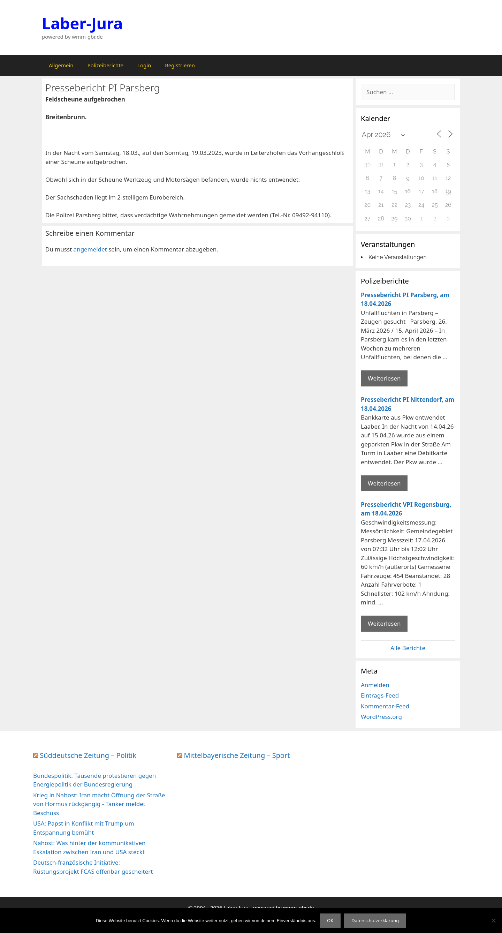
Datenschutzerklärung (375, 920)
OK (330, 920)
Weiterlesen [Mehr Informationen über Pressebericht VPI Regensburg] (384, 623)
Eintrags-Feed (380, 695)
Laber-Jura (82, 23)
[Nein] (493, 920)
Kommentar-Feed (385, 706)
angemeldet (90, 249)
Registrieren (180, 65)
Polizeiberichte (105, 65)
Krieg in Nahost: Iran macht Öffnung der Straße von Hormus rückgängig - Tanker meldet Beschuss (99, 804)
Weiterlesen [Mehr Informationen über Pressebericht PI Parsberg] (384, 378)
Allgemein (61, 65)
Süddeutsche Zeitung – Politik (88, 755)
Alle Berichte (407, 648)
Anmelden (375, 685)
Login (144, 65)
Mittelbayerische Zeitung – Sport (237, 755)
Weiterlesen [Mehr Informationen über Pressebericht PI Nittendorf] (384, 483)
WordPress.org (381, 717)
